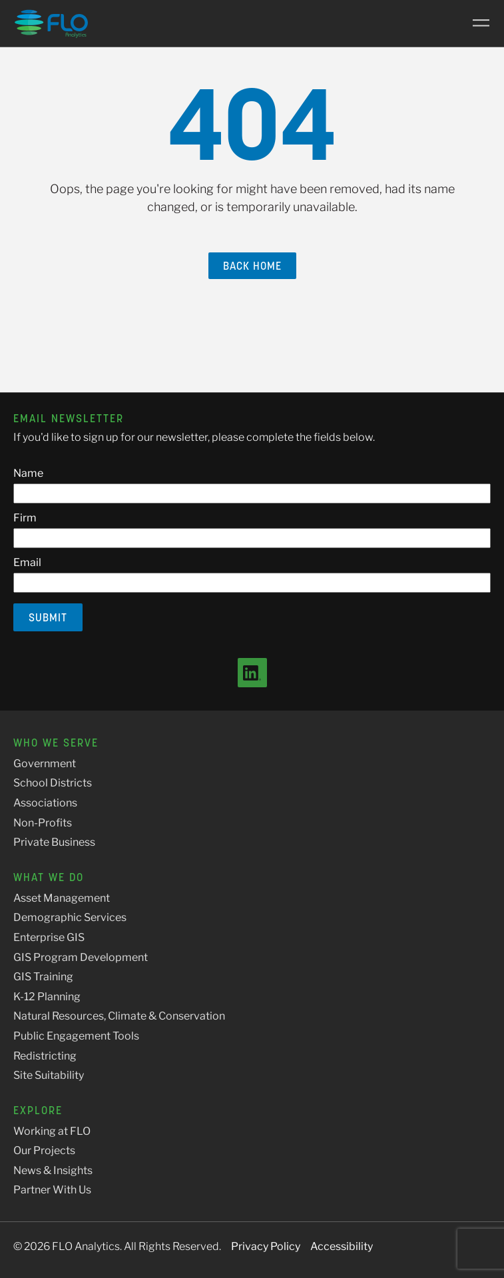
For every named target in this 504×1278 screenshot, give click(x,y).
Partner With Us (52, 1189)
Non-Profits (42, 822)
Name (28, 473)
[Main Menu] (476, 23)
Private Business (54, 842)
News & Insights (53, 1170)
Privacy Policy (265, 1246)
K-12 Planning (47, 996)
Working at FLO (52, 1131)
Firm (25, 517)
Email (27, 562)
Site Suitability (48, 1075)
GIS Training (43, 976)
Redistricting (45, 1056)
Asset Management (61, 898)
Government (44, 763)
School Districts (52, 783)
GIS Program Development (80, 957)
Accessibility (341, 1246)
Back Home (252, 265)
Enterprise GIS (49, 937)
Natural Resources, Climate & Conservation (119, 1016)
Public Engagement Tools (76, 1036)
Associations (45, 803)
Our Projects (44, 1150)
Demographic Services (69, 917)
